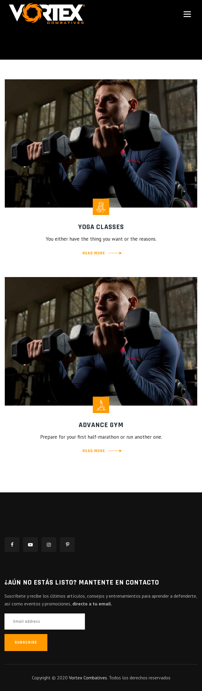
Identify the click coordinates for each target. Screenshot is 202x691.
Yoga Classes (101, 226)
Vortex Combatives (88, 678)
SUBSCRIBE (26, 642)
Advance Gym (101, 425)
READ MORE (94, 253)
